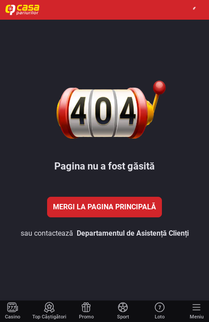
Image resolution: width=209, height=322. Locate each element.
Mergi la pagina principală (104, 207)
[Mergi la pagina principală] (13, 311)
